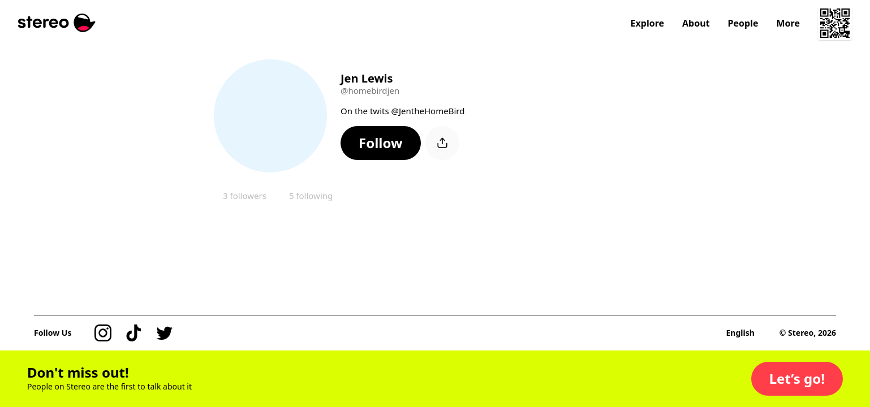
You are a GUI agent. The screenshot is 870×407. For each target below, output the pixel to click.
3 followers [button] (244, 195)
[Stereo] (57, 23)
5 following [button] (311, 195)
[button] (381, 143)
